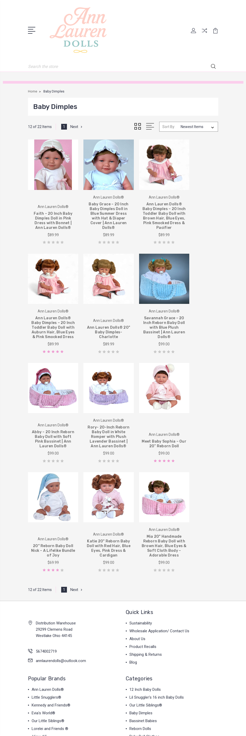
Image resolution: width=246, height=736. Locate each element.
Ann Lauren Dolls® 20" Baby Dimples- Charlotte (49, 328)
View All (39, 620)
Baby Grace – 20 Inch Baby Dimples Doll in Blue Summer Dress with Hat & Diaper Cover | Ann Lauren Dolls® (98, 213)
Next (76, 126)
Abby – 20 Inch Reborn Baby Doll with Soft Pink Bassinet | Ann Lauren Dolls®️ (147, 323)
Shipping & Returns (145, 538)
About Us (137, 523)
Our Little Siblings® (48, 605)
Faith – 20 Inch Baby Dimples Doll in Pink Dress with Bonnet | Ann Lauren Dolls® (50, 215)
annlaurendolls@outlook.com (61, 545)
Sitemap (172, 719)
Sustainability (140, 507)
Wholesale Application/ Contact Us (159, 515)
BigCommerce (149, 719)
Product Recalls (142, 531)
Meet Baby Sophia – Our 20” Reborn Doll (50, 437)
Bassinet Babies (143, 605)
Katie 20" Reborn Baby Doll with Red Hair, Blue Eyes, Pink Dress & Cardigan (147, 432)
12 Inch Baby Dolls (145, 573)
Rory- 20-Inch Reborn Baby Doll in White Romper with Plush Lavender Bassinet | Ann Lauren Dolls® (196, 321)
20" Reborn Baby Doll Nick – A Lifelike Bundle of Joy (98, 435)
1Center (144, 728)
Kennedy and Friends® (51, 589)
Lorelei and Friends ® (50, 613)
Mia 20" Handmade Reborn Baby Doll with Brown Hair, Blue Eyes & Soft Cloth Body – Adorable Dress (196, 428)
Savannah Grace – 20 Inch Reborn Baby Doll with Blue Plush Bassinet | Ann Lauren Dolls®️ (99, 323)
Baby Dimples (140, 597)
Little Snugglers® (46, 581)
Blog (133, 546)
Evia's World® (43, 597)
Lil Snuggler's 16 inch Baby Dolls (156, 581)
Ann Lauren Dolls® (48, 573)
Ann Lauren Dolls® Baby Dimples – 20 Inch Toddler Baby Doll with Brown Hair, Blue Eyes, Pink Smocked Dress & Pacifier (147, 211)
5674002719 (46, 535)
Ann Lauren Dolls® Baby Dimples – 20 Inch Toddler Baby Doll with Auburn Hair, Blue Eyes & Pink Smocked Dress (196, 213)
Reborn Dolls (140, 613)
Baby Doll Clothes (144, 620)
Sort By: (168, 126)
